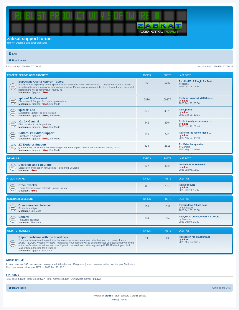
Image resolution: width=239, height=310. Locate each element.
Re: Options (185, 109)
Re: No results (187, 184)
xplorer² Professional (32, 98)
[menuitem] (12, 53)
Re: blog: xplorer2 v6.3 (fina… (196, 98)
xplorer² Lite (26, 110)
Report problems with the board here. (43, 237)
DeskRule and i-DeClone (34, 164)
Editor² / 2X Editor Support (36, 133)
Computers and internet (34, 205)
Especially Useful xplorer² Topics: (41, 81)
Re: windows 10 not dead (193, 205)
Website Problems (18, 231)
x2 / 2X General (28, 121)
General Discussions (20, 199)
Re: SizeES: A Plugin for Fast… (196, 81)
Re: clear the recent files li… (195, 132)
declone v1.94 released (192, 164)
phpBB (108, 296)
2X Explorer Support (32, 144)
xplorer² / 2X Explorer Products (27, 75)
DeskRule (13, 158)
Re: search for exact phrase (194, 236)
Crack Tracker (16, 179)
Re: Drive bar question (191, 144)
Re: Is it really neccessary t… (195, 121)
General (23, 217)
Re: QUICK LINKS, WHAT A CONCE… (200, 216)
